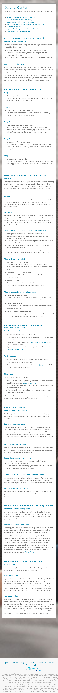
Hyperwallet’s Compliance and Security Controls (22, 29)
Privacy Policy (29, 552)
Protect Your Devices (14, 27)
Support (6, 663)
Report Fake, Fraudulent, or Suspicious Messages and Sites (26, 24)
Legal (23, 663)
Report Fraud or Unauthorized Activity (19, 20)
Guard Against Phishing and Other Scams (20, 22)
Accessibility (25, 665)
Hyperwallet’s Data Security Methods (19, 31)
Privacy (15, 663)
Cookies (31, 663)
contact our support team (15, 349)
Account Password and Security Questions (21, 17)
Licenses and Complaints (46, 663)
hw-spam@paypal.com (40, 365)
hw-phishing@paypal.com (39, 342)
